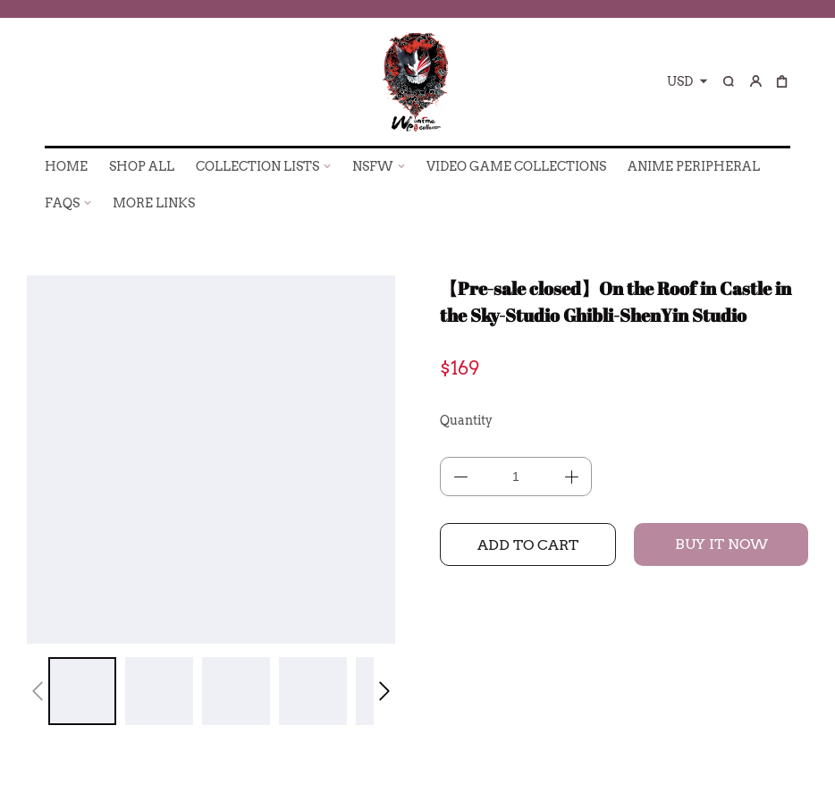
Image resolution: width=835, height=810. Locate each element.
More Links (154, 203)
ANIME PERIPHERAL (694, 166)
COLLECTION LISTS (257, 166)
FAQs (62, 203)
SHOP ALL (141, 166)
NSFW (372, 166)
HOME (66, 166)
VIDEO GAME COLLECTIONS (516, 166)
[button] (37, 691)
